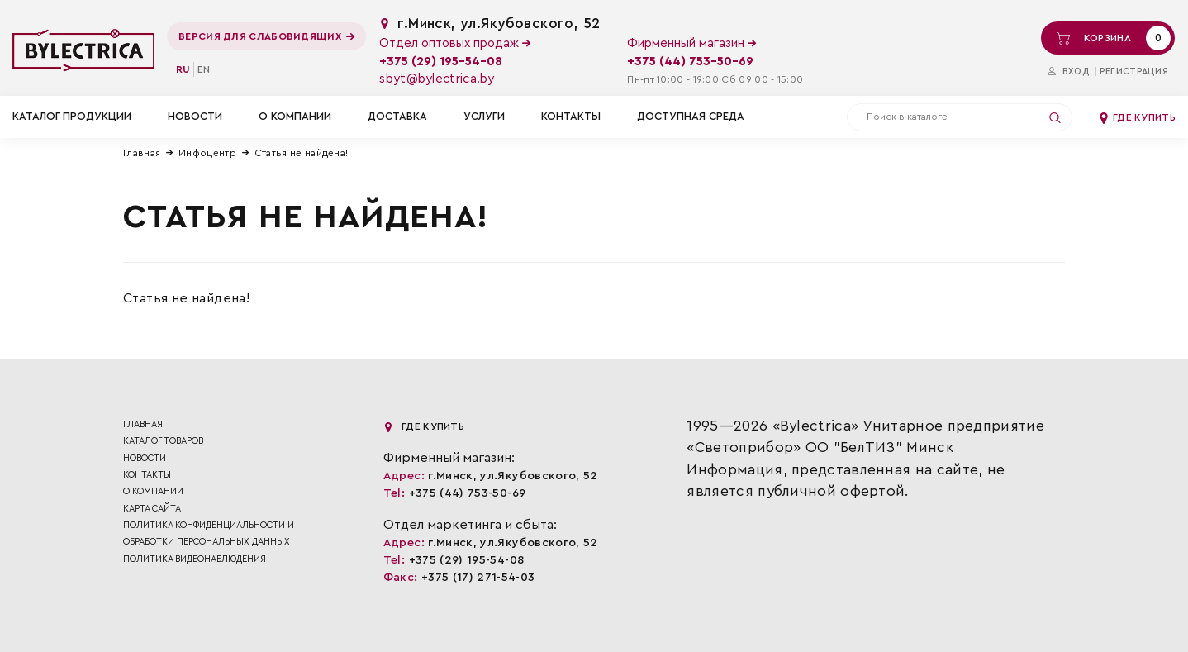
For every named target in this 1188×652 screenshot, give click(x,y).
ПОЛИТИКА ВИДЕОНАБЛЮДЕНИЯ (194, 559)
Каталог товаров (163, 440)
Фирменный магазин (691, 43)
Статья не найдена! (301, 153)
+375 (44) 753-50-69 (690, 61)
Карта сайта (152, 508)
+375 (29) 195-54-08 (440, 61)
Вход (1069, 71)
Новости (195, 116)
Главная (141, 153)
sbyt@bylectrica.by (436, 79)
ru (183, 69)
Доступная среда (690, 116)
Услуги (484, 116)
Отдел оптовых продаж (454, 43)
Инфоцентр (207, 153)
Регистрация (1134, 71)
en (203, 69)
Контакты (571, 116)
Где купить (1137, 117)
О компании (295, 116)
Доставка (397, 116)
